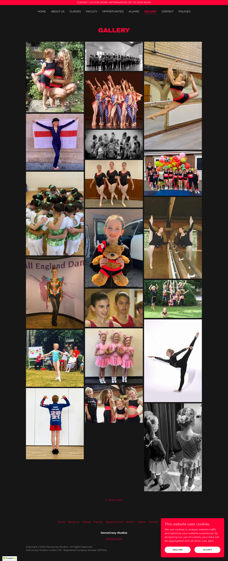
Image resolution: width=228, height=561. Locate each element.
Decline (178, 550)
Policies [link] (184, 11)
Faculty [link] (91, 11)
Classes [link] (75, 11)
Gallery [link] (150, 11)
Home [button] (61, 521)
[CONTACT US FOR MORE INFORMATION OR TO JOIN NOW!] (114, 2)
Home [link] (42, 11)
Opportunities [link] (113, 11)
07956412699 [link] (114, 539)
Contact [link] (168, 11)
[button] (114, 499)
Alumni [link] (134, 11)
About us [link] (57, 11)
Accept (207, 550)
